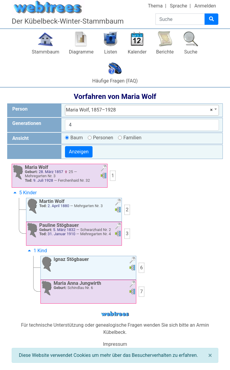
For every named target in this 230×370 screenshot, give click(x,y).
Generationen (26, 123)
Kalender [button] (137, 52)
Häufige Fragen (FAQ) (115, 81)
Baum (76, 137)
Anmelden (205, 6)
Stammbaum (45, 52)
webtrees (115, 314)
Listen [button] (110, 52)
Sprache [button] (178, 6)
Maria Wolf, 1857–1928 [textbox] (139, 110)
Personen (103, 137)
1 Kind (36, 250)
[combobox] (142, 110)
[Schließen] (210, 355)
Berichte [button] (165, 52)
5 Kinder (24, 192)
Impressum (115, 344)
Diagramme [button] (81, 52)
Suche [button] (190, 52)
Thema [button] (155, 6)
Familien (132, 137)
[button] (104, 169)
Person (20, 109)
